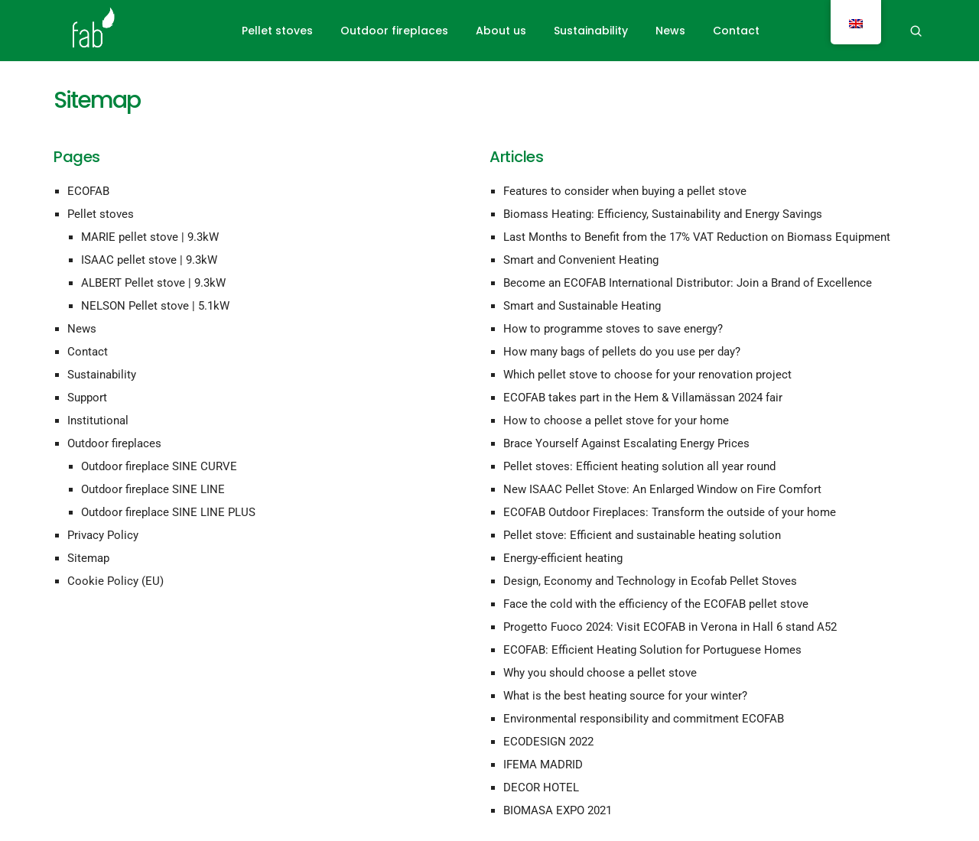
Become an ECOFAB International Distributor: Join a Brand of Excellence (687, 283)
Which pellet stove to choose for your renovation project (647, 375)
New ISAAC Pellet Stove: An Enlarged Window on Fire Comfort (662, 489)
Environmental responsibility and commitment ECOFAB (643, 719)
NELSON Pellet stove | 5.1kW (155, 306)
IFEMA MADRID (543, 764)
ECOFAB (88, 191)
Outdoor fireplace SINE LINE (153, 489)
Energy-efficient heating (563, 558)
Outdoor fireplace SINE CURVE (159, 466)
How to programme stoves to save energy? (613, 329)
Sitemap (88, 558)
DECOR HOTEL (541, 787)
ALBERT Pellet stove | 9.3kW (153, 283)
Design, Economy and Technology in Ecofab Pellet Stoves (650, 581)
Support (87, 397)
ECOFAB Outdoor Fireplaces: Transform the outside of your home (669, 512)
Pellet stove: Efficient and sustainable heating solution (642, 535)
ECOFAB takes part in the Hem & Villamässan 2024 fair (642, 397)
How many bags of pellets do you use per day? (621, 352)
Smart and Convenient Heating (581, 260)
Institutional (97, 420)
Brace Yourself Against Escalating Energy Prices (626, 443)
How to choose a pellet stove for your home (616, 420)
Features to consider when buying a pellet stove (624, 191)
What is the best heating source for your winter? (625, 696)
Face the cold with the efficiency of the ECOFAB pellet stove (655, 604)
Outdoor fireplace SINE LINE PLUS (168, 512)
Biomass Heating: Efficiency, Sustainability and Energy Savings (662, 214)
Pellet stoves (277, 30)
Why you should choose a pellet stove (600, 673)
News (670, 30)
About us (501, 30)
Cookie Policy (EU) (115, 581)
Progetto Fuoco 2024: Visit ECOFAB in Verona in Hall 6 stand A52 (670, 627)
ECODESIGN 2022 (548, 741)
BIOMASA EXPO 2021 (557, 810)
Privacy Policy (102, 535)
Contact (736, 30)
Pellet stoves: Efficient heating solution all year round (639, 466)
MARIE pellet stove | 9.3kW (150, 237)
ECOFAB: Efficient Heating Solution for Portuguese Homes (652, 650)
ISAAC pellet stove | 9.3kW (149, 260)
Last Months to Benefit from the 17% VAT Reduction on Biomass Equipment (696, 237)
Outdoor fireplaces (394, 30)
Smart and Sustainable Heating (582, 306)
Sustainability (591, 30)
